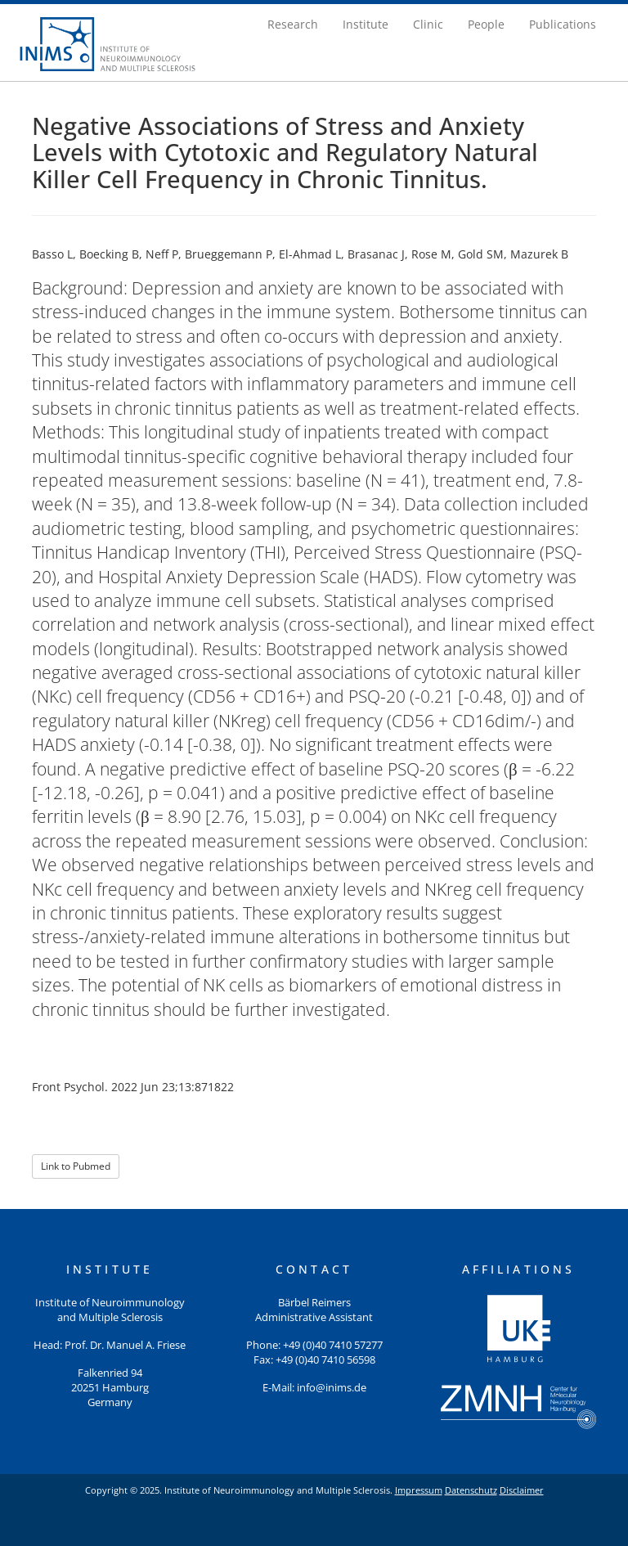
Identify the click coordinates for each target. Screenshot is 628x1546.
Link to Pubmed (75, 1166)
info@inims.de (331, 1388)
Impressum (418, 1490)
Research (292, 24)
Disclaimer (522, 1490)
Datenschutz (471, 1490)
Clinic (428, 24)
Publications (562, 24)
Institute (365, 24)
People (486, 24)
